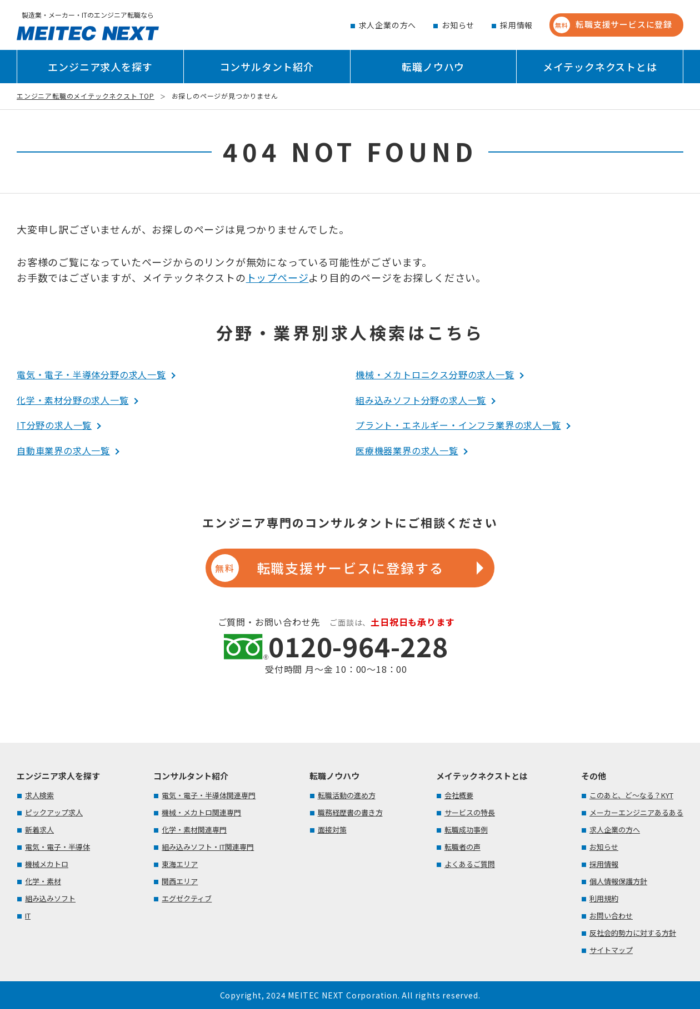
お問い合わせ (611, 915)
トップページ (277, 277)
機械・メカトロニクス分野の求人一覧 (435, 374)
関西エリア (180, 881)
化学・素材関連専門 (194, 829)
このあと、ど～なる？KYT (631, 795)
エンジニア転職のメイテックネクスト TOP (85, 95)
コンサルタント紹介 (267, 66)
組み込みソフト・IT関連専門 (208, 846)
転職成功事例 (466, 829)
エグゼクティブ (187, 898)
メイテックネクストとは (600, 66)
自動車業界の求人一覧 (63, 450)
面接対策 (332, 829)
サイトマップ (611, 950)
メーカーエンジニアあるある (636, 812)
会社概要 (458, 795)
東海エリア (180, 864)
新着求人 (39, 829)
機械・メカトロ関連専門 (201, 812)
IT (28, 915)
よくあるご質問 (469, 864)
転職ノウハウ (433, 66)
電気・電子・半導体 (57, 846)
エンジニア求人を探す (100, 66)
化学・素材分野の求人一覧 (73, 400)
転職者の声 (462, 846)
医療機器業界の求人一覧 (407, 450)
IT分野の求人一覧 (54, 425)
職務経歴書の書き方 (350, 812)
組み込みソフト (50, 898)
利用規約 (603, 898)
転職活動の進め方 (347, 795)
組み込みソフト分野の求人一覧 (421, 400)
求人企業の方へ (388, 25)
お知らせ (458, 25)
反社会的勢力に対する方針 (632, 932)
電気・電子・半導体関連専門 (209, 795)
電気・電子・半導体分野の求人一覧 (91, 374)
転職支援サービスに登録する (327, 568)
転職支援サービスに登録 (612, 25)
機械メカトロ (46, 864)
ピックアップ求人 (54, 812)
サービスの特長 (469, 812)
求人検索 (39, 795)
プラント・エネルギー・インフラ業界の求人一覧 (458, 425)
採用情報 (516, 25)
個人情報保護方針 (618, 881)
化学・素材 (43, 881)
